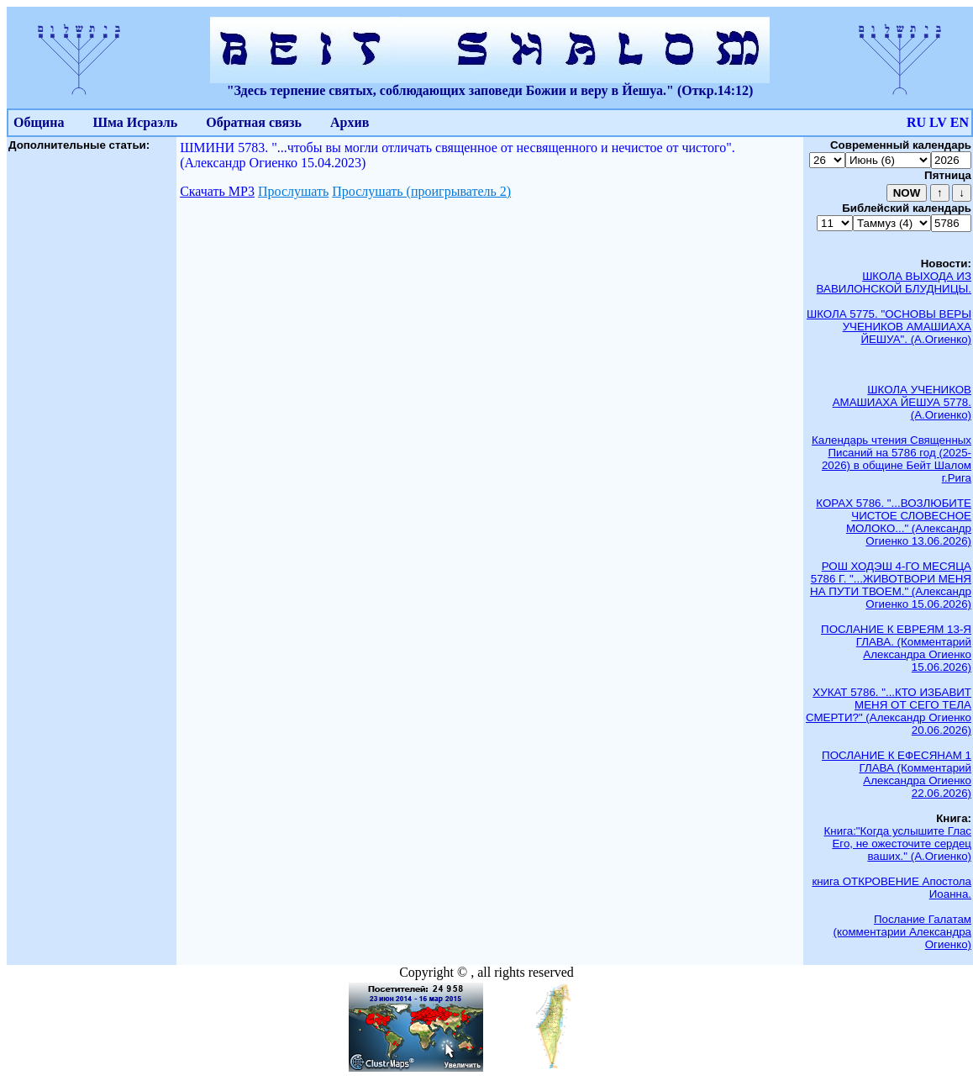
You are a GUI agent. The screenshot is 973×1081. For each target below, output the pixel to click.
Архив (349, 122)
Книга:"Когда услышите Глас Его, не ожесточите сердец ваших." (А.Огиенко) (897, 843)
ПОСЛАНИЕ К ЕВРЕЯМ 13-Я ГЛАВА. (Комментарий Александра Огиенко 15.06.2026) (896, 648)
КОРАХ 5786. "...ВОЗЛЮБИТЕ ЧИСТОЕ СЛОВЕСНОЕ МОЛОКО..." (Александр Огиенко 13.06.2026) (893, 522)
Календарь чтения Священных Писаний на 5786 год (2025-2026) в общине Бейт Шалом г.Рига (891, 459)
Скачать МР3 (217, 191)
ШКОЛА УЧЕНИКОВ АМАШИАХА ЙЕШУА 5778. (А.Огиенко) (902, 402)
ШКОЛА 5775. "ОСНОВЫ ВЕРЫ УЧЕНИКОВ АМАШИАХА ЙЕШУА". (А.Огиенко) (889, 326)
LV (938, 122)
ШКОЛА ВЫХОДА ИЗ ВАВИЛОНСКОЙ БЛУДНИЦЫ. (894, 282)
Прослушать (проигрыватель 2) (421, 191)
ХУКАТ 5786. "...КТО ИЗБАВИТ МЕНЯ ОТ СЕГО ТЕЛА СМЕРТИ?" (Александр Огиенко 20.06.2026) (888, 711)
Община (38, 122)
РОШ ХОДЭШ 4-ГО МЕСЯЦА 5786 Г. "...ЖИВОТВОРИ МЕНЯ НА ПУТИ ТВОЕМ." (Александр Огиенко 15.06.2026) (890, 585)
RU (916, 122)
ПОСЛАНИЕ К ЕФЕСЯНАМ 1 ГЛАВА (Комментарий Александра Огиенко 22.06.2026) (896, 774)
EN (959, 122)
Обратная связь (254, 122)
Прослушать (293, 191)
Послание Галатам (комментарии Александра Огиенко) (902, 932)
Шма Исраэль (134, 122)
